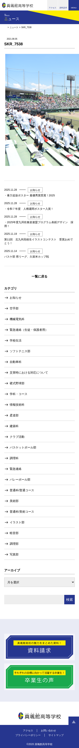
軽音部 (14, 533)
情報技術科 (17, 404)
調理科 (14, 458)
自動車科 (15, 362)
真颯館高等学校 (17, 5)
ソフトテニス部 (20, 351)
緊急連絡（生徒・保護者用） (29, 329)
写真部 (14, 554)
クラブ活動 (17, 436)
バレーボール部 (20, 479)
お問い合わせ (48, 730)
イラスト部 (17, 522)
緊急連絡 (15, 468)
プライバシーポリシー (28, 735)
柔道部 (14, 415)
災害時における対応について (29, 372)
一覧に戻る (39, 276)
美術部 (14, 501)
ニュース (14, 27)
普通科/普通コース (22, 490)
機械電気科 (17, 319)
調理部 (14, 543)
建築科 (14, 426)
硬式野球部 (17, 383)
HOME (5, 27)
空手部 (14, 308)
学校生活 (15, 340)
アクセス (28, 730)
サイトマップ (56, 735)
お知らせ (15, 297)
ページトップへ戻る (73, 722)
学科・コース (18, 394)
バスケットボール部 (23, 447)
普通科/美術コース (22, 511)
